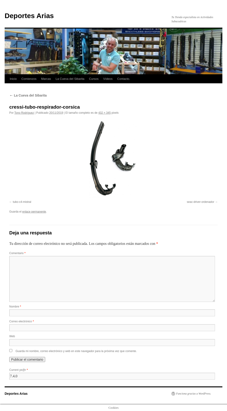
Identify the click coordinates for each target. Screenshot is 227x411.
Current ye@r (18, 370)
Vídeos (108, 79)
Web (12, 336)
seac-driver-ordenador (200, 202)
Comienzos (28, 79)
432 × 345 (104, 112)
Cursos (93, 79)
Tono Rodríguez (24, 112)
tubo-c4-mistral (22, 202)
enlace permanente (34, 211)
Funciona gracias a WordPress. (193, 393)
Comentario (17, 253)
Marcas (46, 79)
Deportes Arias (29, 15)
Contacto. (123, 79)
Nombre (15, 306)
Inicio (13, 79)
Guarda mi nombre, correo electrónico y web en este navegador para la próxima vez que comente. (76, 351)
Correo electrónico (21, 321)
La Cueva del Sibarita (70, 79)
